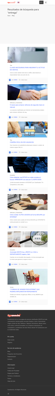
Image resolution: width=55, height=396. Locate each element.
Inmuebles (12, 175)
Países (9, 378)
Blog (13, 15)
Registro (9, 342)
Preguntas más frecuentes (14, 354)
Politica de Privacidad (13, 371)
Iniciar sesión (10, 340)
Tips (11, 65)
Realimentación (11, 356)
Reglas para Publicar (13, 373)
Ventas (11, 287)
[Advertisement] (27, 29)
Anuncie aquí (10, 368)
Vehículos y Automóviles (16, 102)
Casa (8, 15)
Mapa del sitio (11, 381)
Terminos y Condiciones (13, 376)
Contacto (9, 359)
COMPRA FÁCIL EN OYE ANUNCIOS (22, 142)
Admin (15, 80)
